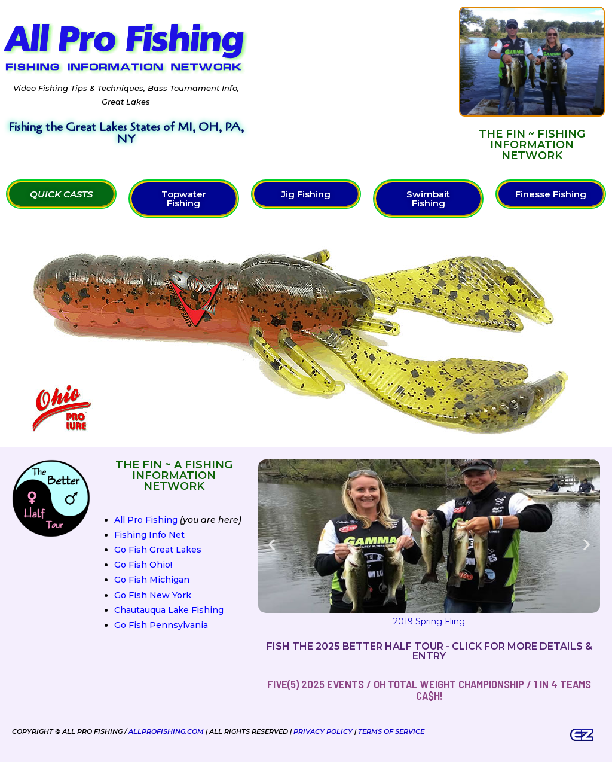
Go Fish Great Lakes (157, 549)
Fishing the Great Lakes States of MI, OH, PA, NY (126, 133)
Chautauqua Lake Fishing (169, 610)
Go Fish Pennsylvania (161, 625)
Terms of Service (391, 731)
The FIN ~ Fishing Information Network (532, 144)
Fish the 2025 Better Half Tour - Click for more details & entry (429, 651)
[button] (271, 544)
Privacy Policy (323, 731)
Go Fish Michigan (151, 579)
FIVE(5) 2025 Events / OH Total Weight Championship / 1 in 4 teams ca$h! (429, 689)
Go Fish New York (152, 595)
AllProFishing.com (166, 731)
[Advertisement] (354, 84)
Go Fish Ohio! (143, 564)
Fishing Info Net (149, 534)
